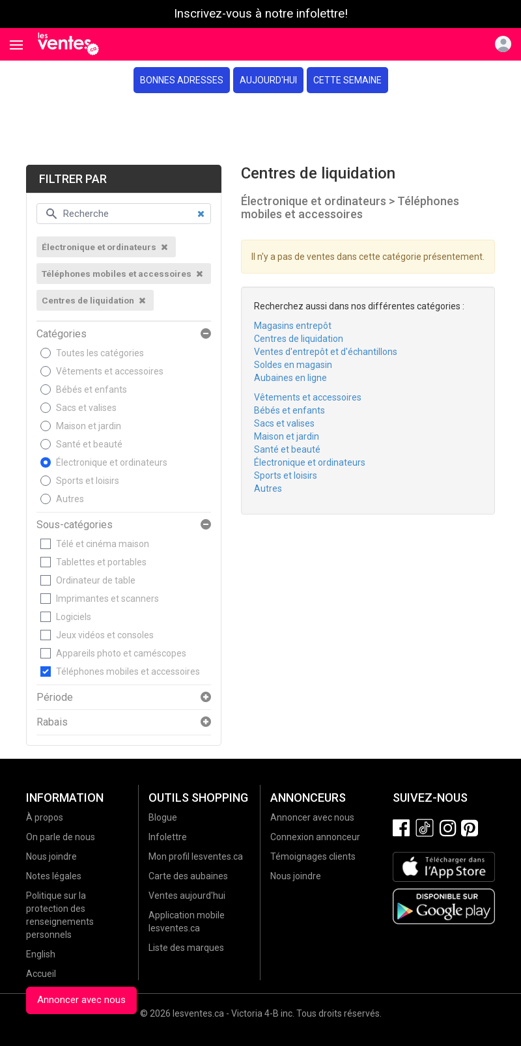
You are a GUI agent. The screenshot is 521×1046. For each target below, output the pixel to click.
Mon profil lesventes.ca (195, 856)
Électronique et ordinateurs (111, 462)
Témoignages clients (313, 856)
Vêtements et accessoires (109, 371)
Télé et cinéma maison (102, 544)
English (40, 954)
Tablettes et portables (101, 562)
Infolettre (167, 837)
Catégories (61, 334)
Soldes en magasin (293, 365)
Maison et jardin (88, 426)
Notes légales (53, 876)
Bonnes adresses (181, 80)
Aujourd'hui (268, 80)
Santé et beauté (89, 444)
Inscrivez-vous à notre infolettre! (261, 14)
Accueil (41, 973)
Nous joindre (51, 856)
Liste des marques (186, 947)
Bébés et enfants (91, 389)
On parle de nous (60, 837)
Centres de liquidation (298, 338)
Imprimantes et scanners (107, 598)
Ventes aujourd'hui (186, 895)
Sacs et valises (86, 408)
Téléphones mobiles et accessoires (128, 671)
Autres (70, 499)
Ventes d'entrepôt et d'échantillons (325, 351)
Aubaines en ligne (290, 378)
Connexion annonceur (315, 837)
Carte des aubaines (188, 876)
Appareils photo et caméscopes (121, 653)
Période (54, 697)
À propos (44, 817)
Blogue (162, 817)
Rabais (52, 722)
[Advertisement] (260, 129)
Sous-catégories (74, 525)
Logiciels (73, 617)
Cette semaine (347, 80)
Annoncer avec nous (81, 1000)
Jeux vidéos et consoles (105, 635)
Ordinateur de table (95, 580)
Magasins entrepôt (292, 325)
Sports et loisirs (87, 480)
